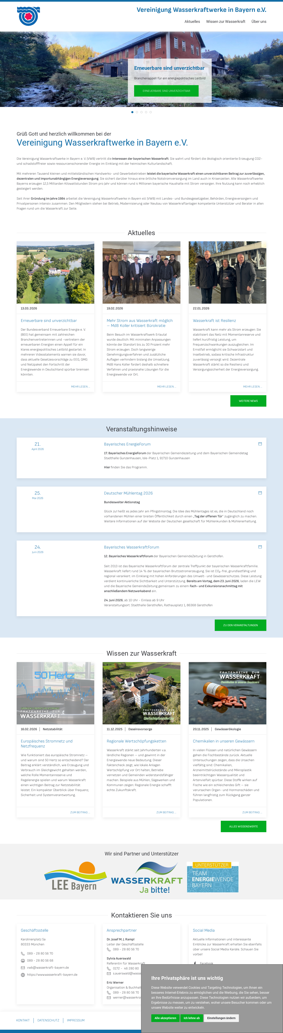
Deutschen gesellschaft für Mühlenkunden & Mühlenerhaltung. (212, 521)
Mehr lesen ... (80, 386)
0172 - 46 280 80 (123, 968)
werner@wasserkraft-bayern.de (133, 998)
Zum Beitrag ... (80, 812)
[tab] (132, 112)
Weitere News (248, 401)
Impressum (75, 1020)
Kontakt (23, 1020)
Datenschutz (48, 1020)
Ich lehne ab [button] (192, 1018)
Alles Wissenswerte (243, 826)
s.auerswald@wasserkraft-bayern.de (136, 973)
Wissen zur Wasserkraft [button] (225, 21)
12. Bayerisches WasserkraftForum (128, 556)
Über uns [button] (259, 21)
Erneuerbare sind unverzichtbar (166, 91)
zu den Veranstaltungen (240, 625)
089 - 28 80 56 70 (123, 949)
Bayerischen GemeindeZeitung (181, 556)
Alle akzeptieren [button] (165, 1018)
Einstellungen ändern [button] (221, 1018)
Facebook (206, 964)
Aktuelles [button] (192, 21)
